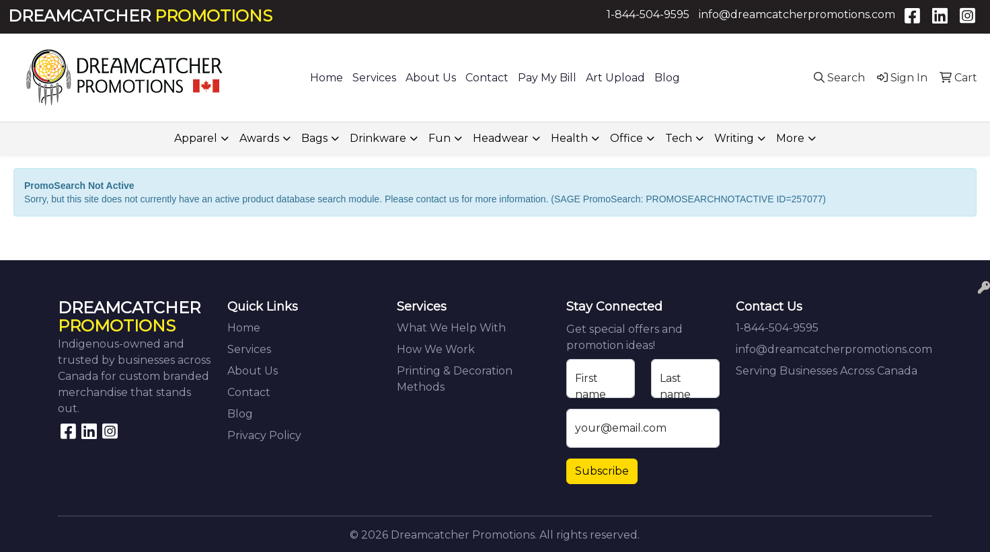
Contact (486, 77)
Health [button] (569, 138)
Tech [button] (678, 138)
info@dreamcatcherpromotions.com (797, 14)
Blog (667, 77)
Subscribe (602, 471)
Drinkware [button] (378, 138)
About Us (431, 77)
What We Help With (451, 327)
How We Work (436, 349)
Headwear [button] (501, 138)
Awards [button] (259, 138)
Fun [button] (439, 138)
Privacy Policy (264, 435)
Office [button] (626, 138)
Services (374, 77)
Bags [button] (314, 138)
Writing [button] (734, 138)
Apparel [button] (195, 138)
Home (326, 77)
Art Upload (615, 77)
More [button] (790, 138)
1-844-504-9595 (648, 14)
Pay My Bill (547, 77)
